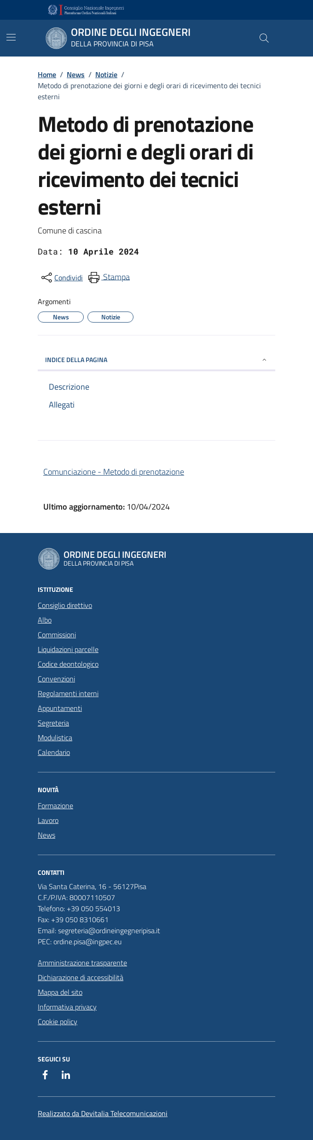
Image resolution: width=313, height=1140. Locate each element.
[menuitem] (108, 277)
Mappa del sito (60, 992)
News (76, 74)
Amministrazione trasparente (82, 962)
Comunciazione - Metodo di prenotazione (113, 471)
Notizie (106, 74)
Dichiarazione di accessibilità (80, 977)
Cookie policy (57, 1021)
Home (47, 74)
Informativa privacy (67, 1006)
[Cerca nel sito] (264, 38)
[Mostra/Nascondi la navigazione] (11, 37)
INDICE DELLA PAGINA (156, 359)
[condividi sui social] (61, 277)
